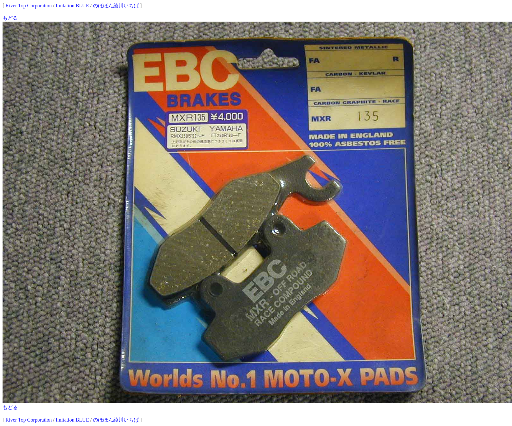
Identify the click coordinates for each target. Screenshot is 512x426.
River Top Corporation (28, 5)
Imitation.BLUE (72, 5)
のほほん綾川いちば (116, 5)
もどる (10, 18)
